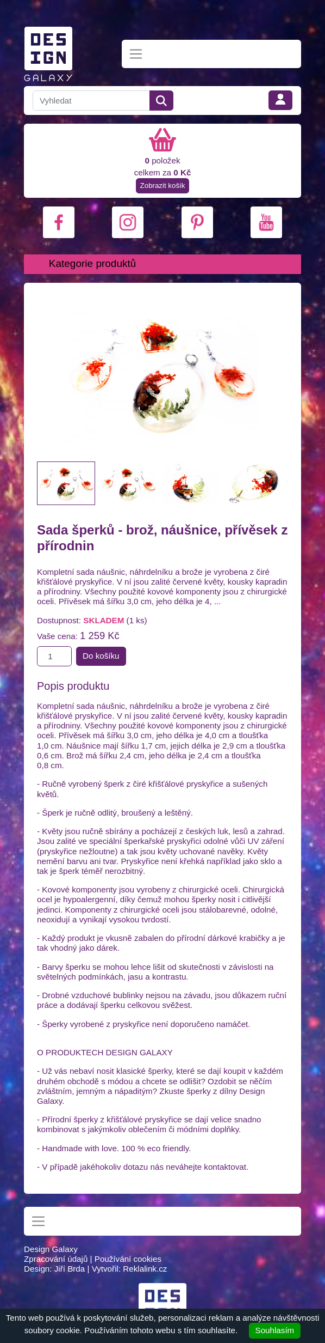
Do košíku (101, 655)
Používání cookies (128, 1258)
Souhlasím (275, 1330)
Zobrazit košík (162, 185)
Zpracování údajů (56, 1258)
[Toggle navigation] (136, 54)
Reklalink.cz (145, 1268)
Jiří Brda (69, 1268)
